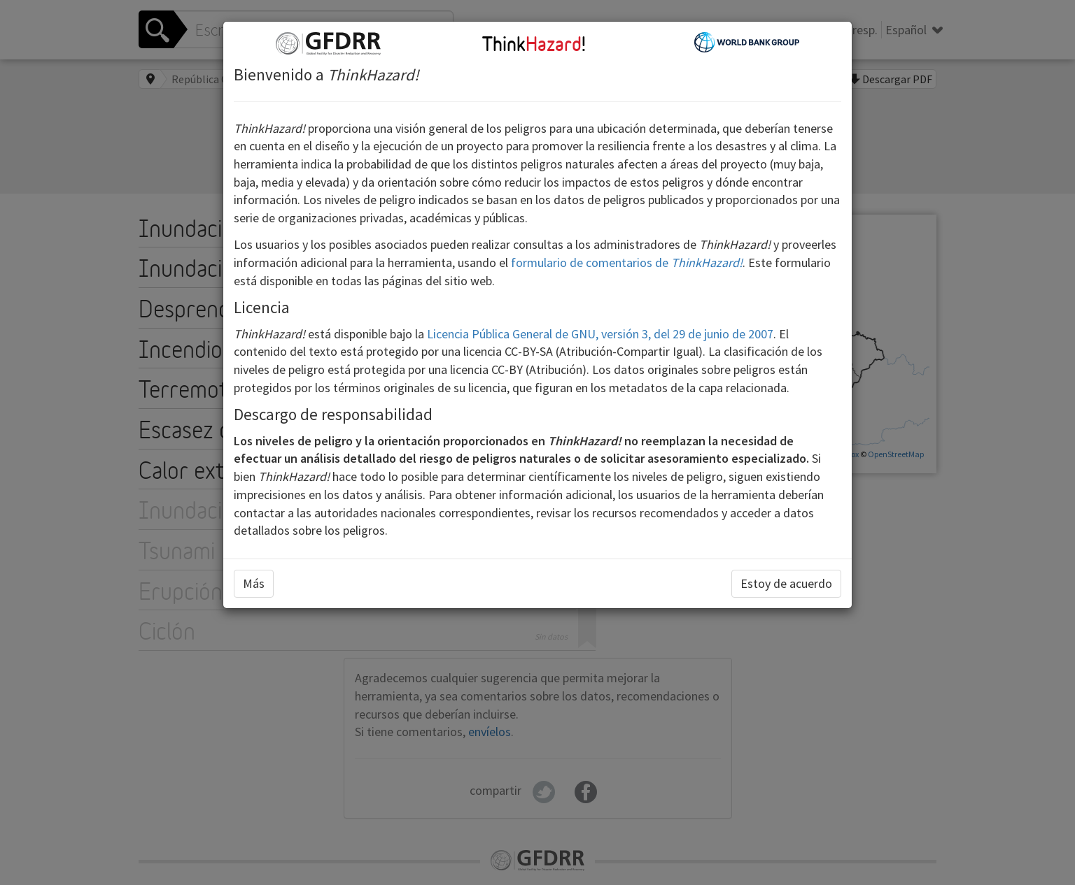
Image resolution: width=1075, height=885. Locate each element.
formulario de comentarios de (627, 262)
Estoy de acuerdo (786, 583)
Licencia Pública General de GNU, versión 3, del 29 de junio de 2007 (600, 334)
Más (254, 583)
